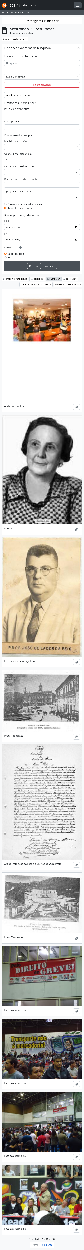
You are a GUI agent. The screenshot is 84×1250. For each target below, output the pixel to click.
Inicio (7, 221)
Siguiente (47, 1244)
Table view (69, 278)
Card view (53, 278)
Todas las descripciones (21, 208)
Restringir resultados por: (42, 21)
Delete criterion (42, 84)
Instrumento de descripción (19, 166)
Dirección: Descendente (67, 284)
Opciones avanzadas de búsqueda (27, 48)
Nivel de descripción (15, 141)
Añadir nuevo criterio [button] (18, 95)
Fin (6, 233)
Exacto (11, 257)
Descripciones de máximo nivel (25, 204)
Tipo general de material (17, 191)
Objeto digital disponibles (18, 153)
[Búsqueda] (42, 63)
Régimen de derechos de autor (21, 179)
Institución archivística (16, 109)
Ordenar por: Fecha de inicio (35, 284)
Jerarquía (37, 278)
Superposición (16, 253)
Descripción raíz (13, 121)
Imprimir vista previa (15, 278)
